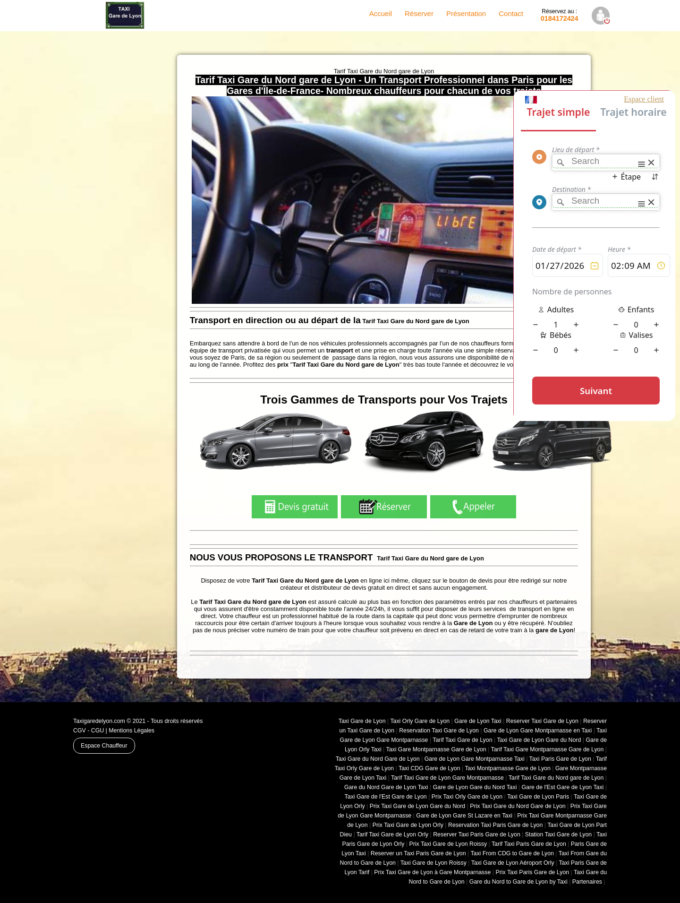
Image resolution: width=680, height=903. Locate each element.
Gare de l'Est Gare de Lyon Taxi (562, 787)
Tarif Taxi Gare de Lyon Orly (392, 834)
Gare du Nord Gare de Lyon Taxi (386, 787)
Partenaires (587, 881)
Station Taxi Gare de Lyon (558, 834)
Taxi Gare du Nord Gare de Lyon (378, 759)
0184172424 (559, 15)
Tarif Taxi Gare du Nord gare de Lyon (556, 777)
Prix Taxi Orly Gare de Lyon (467, 796)
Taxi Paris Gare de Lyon (560, 759)
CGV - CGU (88, 730)
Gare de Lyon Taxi (478, 721)
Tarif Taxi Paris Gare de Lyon (529, 844)
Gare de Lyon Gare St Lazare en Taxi (464, 815)
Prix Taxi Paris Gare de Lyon (532, 872)
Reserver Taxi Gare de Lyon (542, 721)
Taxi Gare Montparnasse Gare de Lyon (436, 749)
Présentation (466, 13)
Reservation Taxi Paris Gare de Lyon (495, 825)
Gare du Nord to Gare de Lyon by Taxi (518, 881)
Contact (511, 13)
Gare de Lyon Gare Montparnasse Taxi (475, 759)
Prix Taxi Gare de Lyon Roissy (448, 844)
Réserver (419, 13)
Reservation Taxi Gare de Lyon (439, 730)
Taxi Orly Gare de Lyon (420, 721)
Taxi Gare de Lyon (362, 721)
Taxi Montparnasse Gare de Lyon (507, 768)
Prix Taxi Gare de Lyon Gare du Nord (417, 806)
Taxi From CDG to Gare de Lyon (512, 853)
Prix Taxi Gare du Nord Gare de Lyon (517, 806)
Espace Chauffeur (104, 745)
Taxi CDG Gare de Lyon (429, 768)
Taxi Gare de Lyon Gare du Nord (539, 740)
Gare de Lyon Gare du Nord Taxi (475, 787)
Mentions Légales (131, 730)
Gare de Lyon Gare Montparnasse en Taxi (538, 730)
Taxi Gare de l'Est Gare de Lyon (386, 796)
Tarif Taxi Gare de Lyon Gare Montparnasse (447, 777)
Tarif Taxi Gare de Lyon (462, 740)
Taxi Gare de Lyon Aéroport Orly (512, 863)
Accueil (380, 13)
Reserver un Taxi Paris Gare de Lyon (418, 853)
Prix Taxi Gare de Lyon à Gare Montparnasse (432, 872)
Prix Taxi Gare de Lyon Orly (408, 825)
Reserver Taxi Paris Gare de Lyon (476, 834)
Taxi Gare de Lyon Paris (538, 796)
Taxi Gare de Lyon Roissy (433, 863)
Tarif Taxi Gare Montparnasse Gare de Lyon (547, 749)
